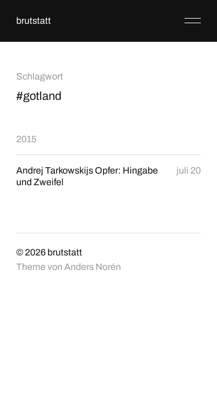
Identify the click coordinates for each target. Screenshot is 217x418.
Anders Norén (92, 267)
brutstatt (33, 21)
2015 (26, 139)
